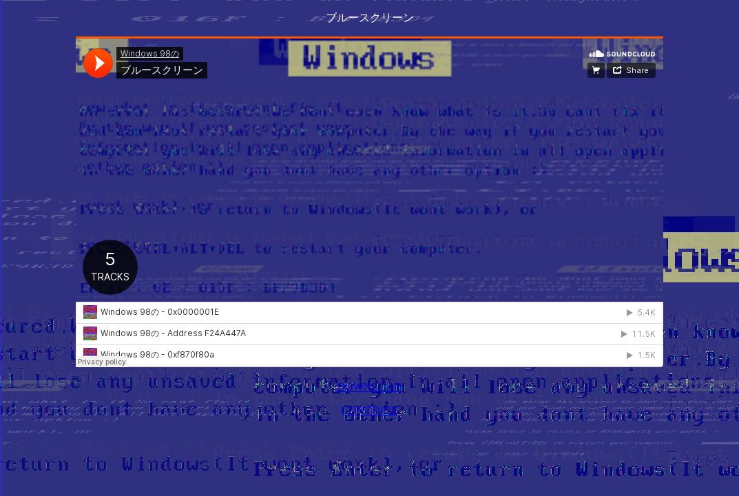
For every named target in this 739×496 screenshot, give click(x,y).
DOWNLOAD (369, 387)
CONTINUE (370, 410)
